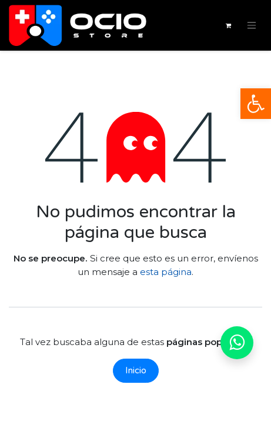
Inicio (135, 370)
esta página (166, 271)
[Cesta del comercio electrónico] (228, 25)
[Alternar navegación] (251, 26)
